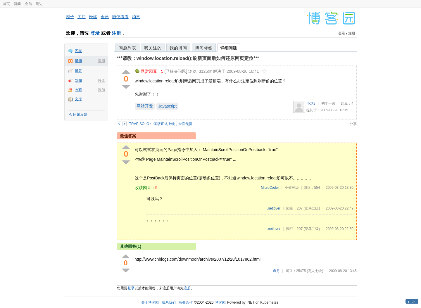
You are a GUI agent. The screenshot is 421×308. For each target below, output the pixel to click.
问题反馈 (80, 115)
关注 (81, 16)
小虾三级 (292, 188)
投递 (101, 81)
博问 (78, 61)
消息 (136, 16)
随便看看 (120, 16)
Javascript (167, 106)
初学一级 (328, 103)
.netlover (273, 208)
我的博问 (178, 48)
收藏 (78, 90)
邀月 (276, 271)
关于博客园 (150, 302)
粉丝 (93, 16)
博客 (78, 71)
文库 (78, 99)
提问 (101, 61)
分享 (353, 124)
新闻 (17, 4)
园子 (70, 16)
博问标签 (204, 48)
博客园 (220, 302)
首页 (6, 4)
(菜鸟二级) (311, 208)
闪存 (78, 51)
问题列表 (127, 48)
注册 (116, 33)
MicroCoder (270, 188)
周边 (39, 4)
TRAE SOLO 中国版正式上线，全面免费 (160, 124)
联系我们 (169, 302)
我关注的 (153, 48)
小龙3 (310, 103)
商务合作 (186, 302)
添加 (101, 90)
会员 (28, 4)
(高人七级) (315, 271)
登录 (95, 33)
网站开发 (145, 106)
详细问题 (228, 48)
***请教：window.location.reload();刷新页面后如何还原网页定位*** (188, 58)
